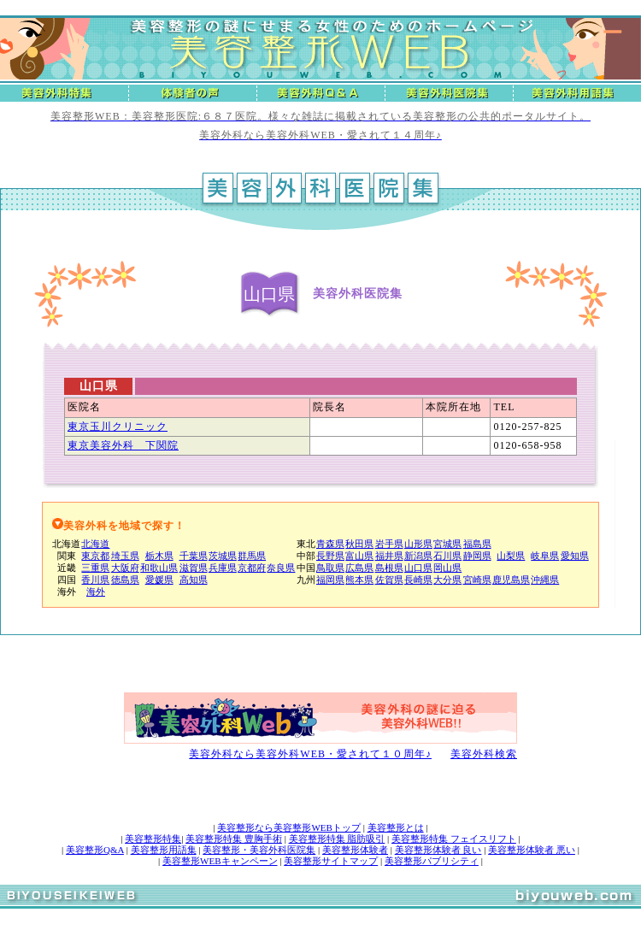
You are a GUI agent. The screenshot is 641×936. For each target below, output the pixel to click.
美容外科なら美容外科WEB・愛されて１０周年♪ (310, 754)
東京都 (95, 555)
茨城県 (223, 555)
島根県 (389, 567)
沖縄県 (545, 579)
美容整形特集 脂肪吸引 (337, 838)
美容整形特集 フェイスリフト (453, 838)
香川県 (95, 579)
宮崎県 (477, 579)
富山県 (359, 555)
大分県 (447, 579)
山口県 (418, 567)
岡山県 (447, 567)
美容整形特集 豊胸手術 (233, 838)
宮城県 (447, 544)
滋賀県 (193, 567)
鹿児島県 (511, 579)
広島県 (359, 567)
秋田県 (359, 544)
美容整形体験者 (355, 850)
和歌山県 (159, 567)
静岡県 (477, 555)
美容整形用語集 (164, 850)
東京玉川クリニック (118, 427)
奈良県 (281, 567)
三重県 (95, 567)
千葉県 (193, 555)
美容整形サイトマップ (331, 861)
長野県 (330, 555)
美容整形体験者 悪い (531, 850)
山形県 (418, 544)
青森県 (330, 544)
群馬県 (252, 555)
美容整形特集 (153, 838)
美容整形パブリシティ (432, 861)
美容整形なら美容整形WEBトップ (288, 827)
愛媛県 (159, 579)
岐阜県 (545, 555)
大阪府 (125, 567)
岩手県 (389, 544)
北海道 (95, 544)
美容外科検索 (483, 754)
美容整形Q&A (95, 850)
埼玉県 (125, 555)
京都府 (252, 567)
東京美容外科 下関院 (123, 445)
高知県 (193, 579)
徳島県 (125, 579)
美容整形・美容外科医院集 (259, 850)
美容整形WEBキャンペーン (219, 861)
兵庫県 (223, 567)
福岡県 (330, 579)
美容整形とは (396, 827)
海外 (95, 591)
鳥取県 (330, 567)
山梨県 (511, 555)
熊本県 (359, 579)
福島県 (477, 544)
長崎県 (418, 579)
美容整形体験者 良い (438, 850)
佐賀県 (389, 579)
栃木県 (159, 555)
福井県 (389, 555)
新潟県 (418, 555)
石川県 (447, 555)
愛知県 (575, 555)
